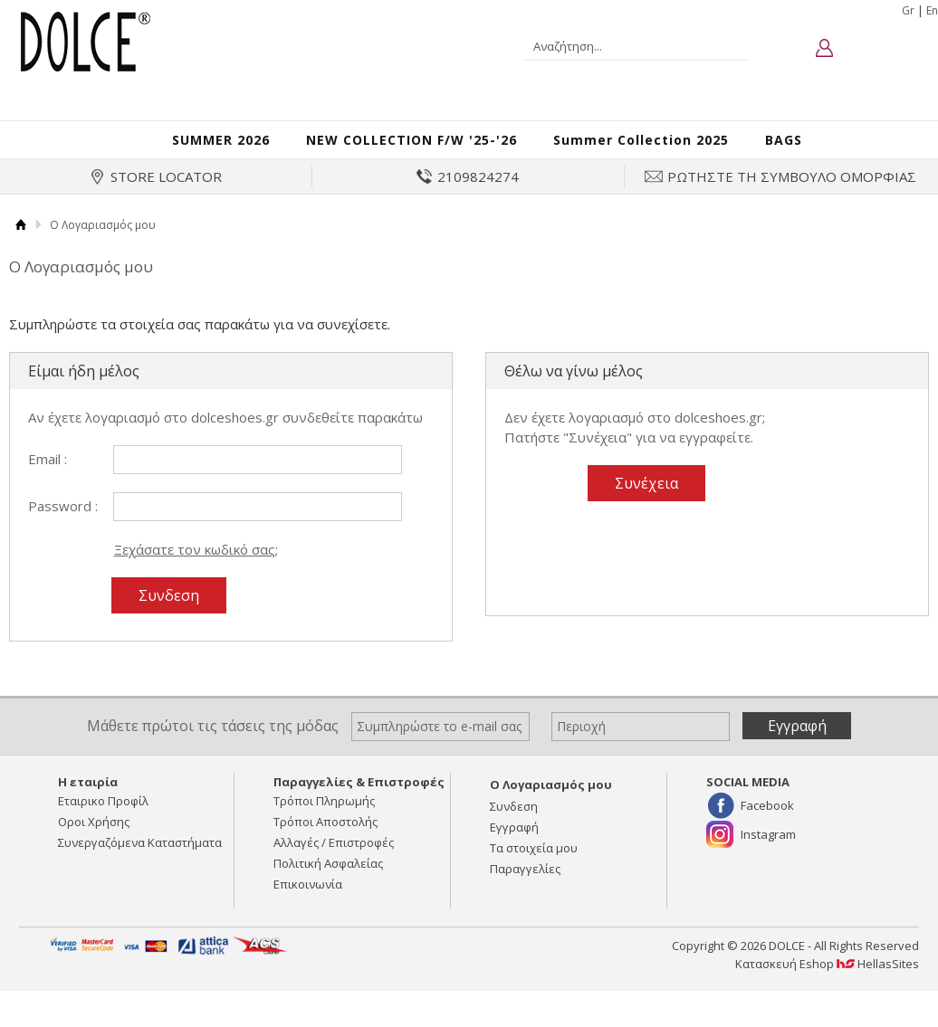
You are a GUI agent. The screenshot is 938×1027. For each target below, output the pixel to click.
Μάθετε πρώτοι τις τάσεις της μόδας (213, 744)
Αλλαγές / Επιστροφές (333, 861)
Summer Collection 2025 (665, 148)
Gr (908, 10)
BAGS (820, 148)
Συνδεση (514, 825)
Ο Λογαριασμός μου (551, 803)
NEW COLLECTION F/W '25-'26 (407, 148)
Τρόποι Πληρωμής (324, 820)
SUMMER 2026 (192, 148)
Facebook (767, 824)
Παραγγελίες (525, 888)
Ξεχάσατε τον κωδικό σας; (196, 567)
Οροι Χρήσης (93, 840)
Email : (47, 477)
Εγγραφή (514, 846)
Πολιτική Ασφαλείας (328, 882)
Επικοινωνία (307, 903)
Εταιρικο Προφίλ (103, 820)
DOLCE (84, 40)
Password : (63, 524)
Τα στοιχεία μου (534, 867)
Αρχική (20, 244)
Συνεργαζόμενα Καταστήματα (140, 861)
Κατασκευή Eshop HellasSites (827, 983)
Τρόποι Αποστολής (325, 840)
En (932, 10)
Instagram (768, 853)
